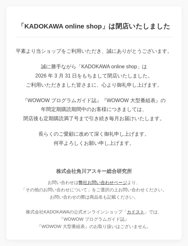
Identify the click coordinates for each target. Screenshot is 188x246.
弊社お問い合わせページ (103, 182)
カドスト (135, 211)
